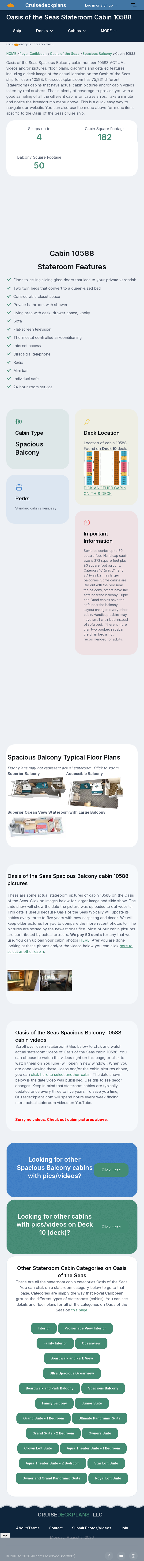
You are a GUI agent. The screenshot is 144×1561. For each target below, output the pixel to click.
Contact (56, 1528)
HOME (11, 54)
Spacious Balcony (97, 54)
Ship (17, 30)
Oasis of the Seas (64, 54)
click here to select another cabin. (61, 1074)
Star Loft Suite (106, 1463)
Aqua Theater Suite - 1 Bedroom (93, 1448)
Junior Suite (92, 1403)
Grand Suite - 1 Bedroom (43, 1418)
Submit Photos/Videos (91, 1528)
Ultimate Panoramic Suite (100, 1418)
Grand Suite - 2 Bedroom (53, 1433)
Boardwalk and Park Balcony (49, 1388)
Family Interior (55, 1343)
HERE (84, 940)
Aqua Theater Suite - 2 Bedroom (53, 1463)
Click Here (111, 1170)
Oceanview (91, 1343)
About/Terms (27, 1528)
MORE (106, 30)
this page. (79, 1310)
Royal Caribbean (33, 54)
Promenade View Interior (85, 1328)
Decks (42, 30)
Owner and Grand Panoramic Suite (51, 1478)
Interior (44, 1328)
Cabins (74, 30)
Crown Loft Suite (38, 1448)
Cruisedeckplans (45, 5)
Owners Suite (100, 1433)
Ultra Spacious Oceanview (72, 1373)
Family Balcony (54, 1403)
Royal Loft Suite (108, 1478)
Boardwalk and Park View (72, 1358)
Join (124, 1528)
